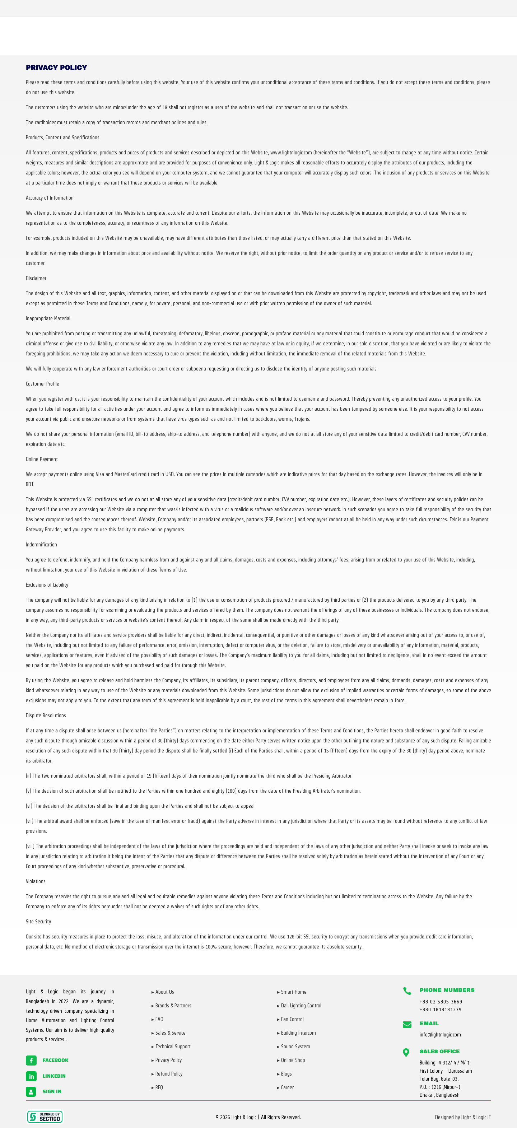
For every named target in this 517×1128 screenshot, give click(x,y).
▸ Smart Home (292, 992)
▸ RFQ (157, 1087)
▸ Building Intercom (296, 1033)
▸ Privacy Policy (167, 1060)
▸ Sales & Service (169, 1033)
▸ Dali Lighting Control (299, 1005)
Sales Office (440, 1051)
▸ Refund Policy (167, 1074)
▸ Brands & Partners (171, 1005)
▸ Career (285, 1087)
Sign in (52, 1091)
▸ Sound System (293, 1046)
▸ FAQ (157, 1019)
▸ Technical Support (171, 1046)
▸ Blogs (284, 1074)
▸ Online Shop (291, 1060)
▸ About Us (163, 992)
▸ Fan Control (290, 1019)
